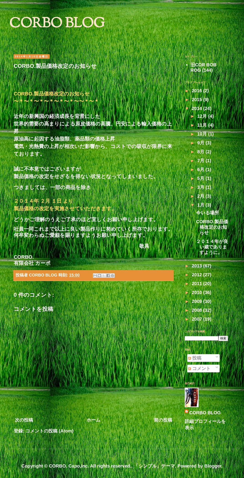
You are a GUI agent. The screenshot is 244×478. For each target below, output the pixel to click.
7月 (201, 160)
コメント (199, 368)
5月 (201, 178)
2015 (197, 99)
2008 (197, 310)
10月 (202, 133)
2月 (201, 196)
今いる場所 (207, 212)
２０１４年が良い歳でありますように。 (212, 247)
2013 (197, 265)
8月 (201, 151)
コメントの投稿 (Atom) (49, 430)
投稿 (194, 357)
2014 (197, 108)
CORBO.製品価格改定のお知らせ (212, 227)
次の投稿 (24, 419)
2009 (197, 301)
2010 (197, 292)
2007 (197, 319)
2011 (197, 283)
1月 (201, 204)
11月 (202, 125)
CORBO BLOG (57, 24)
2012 (197, 274)
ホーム (93, 419)
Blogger (212, 465)
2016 (197, 90)
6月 (201, 169)
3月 (201, 187)
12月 (202, 116)
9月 (201, 142)
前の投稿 (163, 419)
